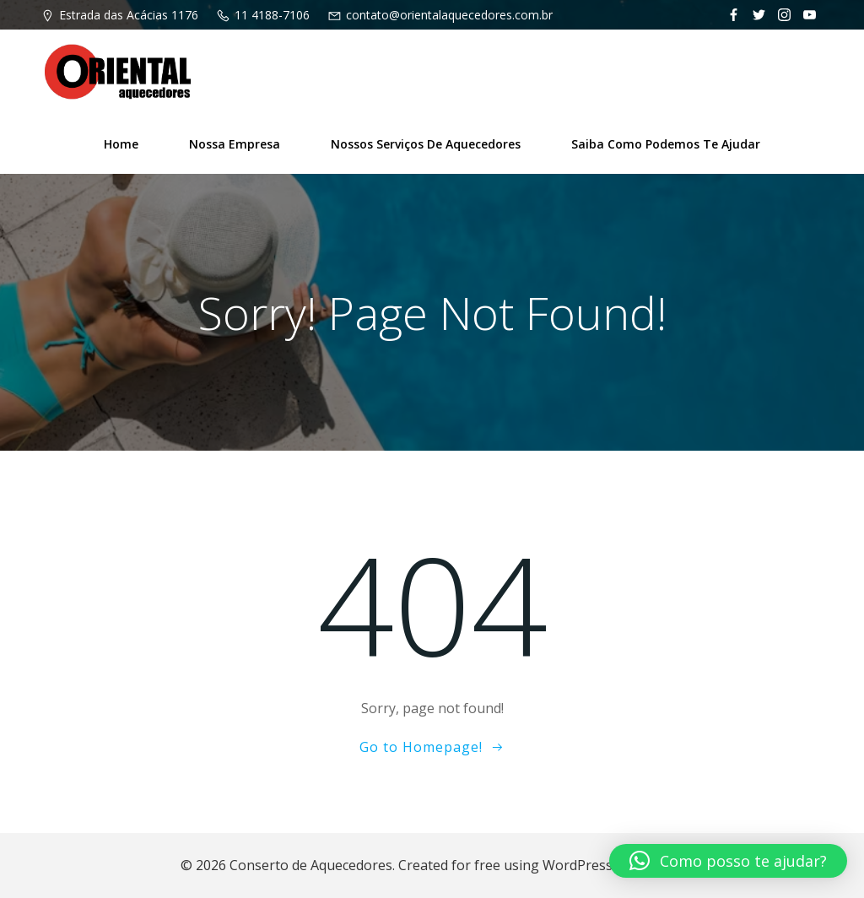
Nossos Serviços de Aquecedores (426, 144)
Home (121, 144)
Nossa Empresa (234, 144)
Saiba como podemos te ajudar (665, 144)
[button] (728, 861)
